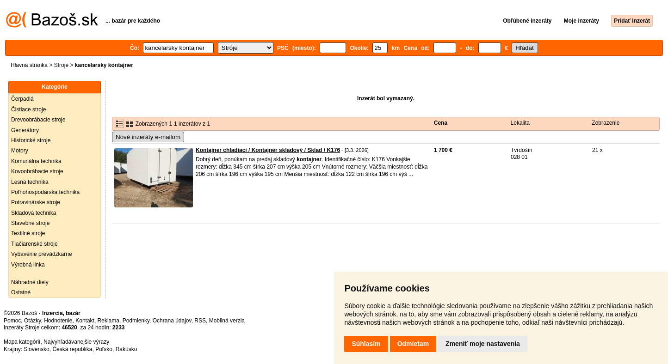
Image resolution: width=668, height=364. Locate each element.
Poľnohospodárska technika (45, 192)
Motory (19, 150)
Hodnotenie (58, 320)
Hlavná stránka (29, 65)
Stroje (61, 65)
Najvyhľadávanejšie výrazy (76, 342)
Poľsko (103, 349)
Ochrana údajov (172, 320)
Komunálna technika (36, 161)
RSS (200, 320)
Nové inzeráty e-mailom (148, 136)
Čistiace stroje (28, 109)
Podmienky (136, 320)
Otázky (32, 320)
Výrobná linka (28, 264)
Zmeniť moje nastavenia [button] (482, 343)
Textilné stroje (28, 233)
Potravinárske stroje (35, 202)
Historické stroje (30, 140)
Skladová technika (33, 213)
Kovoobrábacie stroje (37, 171)
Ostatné (21, 292)
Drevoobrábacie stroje (38, 119)
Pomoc (12, 320)
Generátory (25, 130)
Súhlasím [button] (366, 343)
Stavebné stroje (30, 223)
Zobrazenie (605, 123)
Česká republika (72, 349)
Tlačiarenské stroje (34, 244)
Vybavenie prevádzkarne (41, 254)
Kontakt (84, 320)
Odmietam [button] (413, 343)
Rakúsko (126, 349)
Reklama (108, 320)
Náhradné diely (30, 282)
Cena (440, 123)
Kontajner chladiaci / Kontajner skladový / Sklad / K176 (268, 150)
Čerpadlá (22, 99)
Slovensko (36, 349)
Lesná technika (30, 182)
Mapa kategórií (22, 342)
